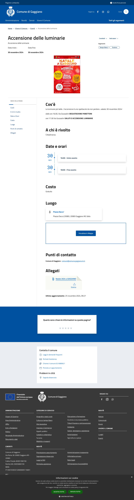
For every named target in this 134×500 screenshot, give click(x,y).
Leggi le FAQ (40, 460)
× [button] (131, 477)
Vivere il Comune (21, 28)
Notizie (100, 416)
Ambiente (70, 427)
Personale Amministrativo (14, 435)
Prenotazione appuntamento (46, 452)
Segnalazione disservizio (45, 456)
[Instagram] (102, 11)
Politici (7, 431)
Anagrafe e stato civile (44, 416)
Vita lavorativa (41, 424)
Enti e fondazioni (11, 428)
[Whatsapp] (107, 11)
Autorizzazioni (72, 434)
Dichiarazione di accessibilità (77, 464)
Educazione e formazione (76, 416)
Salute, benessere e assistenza (78, 430)
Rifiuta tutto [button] (75, 492)
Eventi (32, 28)
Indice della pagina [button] (16, 101)
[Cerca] (126, 11)
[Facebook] (97, 11)
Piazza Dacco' (58, 211)
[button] (67, 496)
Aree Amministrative (12, 420)
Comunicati (102, 420)
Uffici (7, 424)
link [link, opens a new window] (87, 487)
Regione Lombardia (12, 2)
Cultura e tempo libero (44, 420)
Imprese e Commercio (44, 428)
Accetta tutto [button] (59, 492)
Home (10, 28)
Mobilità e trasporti (43, 441)
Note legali (71, 460)
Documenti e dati (11, 439)
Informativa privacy (74, 456)
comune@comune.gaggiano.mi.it (73, 261)
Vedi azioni (114, 38)
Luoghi (100, 434)
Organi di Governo (11, 416)
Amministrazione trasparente (77, 452)
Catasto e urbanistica (44, 434)
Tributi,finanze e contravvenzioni (79, 423)
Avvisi (100, 424)
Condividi (103, 38)
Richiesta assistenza (43, 464)
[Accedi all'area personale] (118, 2)
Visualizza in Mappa (86, 233)
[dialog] (67, 487)
